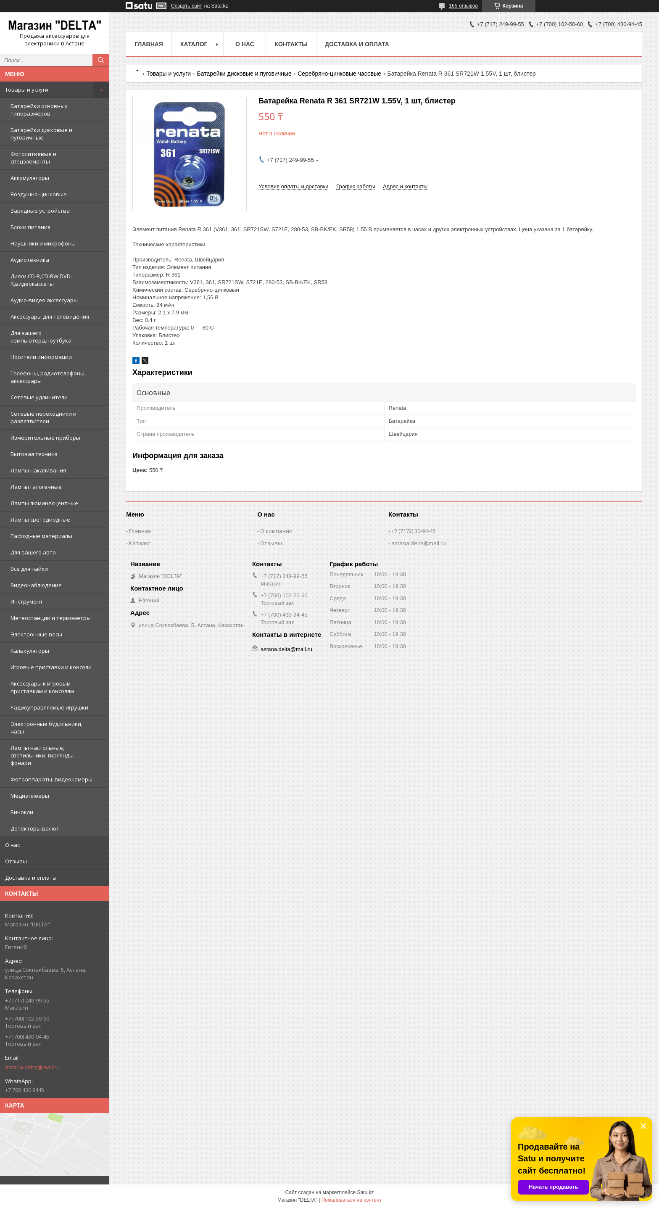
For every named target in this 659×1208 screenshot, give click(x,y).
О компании (276, 531)
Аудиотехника (30, 260)
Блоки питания (30, 227)
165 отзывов (463, 6)
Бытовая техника (34, 454)
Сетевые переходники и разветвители (43, 417)
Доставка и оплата (30, 877)
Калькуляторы (30, 650)
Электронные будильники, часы (46, 727)
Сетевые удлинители (39, 397)
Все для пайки (29, 568)
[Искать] (100, 60)
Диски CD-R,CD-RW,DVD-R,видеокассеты (41, 279)
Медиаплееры (30, 795)
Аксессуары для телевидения (50, 316)
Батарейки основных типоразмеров (39, 109)
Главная (148, 44)
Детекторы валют (35, 828)
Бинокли (22, 812)
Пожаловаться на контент (352, 1200)
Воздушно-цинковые (39, 194)
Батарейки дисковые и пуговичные (41, 133)
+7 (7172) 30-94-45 (413, 531)
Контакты (290, 44)
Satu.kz (365, 1192)
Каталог (194, 44)
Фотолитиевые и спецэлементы (33, 157)
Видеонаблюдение (36, 585)
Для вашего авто (33, 552)
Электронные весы (36, 634)
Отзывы (16, 861)
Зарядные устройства (40, 210)
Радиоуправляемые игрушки (49, 707)
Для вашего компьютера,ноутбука (41, 336)
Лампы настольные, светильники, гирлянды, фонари (43, 755)
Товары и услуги (26, 89)
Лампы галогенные (36, 487)
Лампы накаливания (38, 470)
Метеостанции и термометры (51, 618)
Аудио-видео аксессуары (44, 300)
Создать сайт (186, 6)
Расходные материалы (41, 536)
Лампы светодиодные (40, 519)
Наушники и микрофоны (43, 243)
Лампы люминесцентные (44, 503)
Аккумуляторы (30, 178)
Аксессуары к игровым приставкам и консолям (42, 687)
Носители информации (41, 357)
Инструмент (27, 601)
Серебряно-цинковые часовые (339, 73)
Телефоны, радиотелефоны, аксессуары (48, 377)
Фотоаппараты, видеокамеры (51, 779)
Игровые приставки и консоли (51, 667)
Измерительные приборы (45, 437)
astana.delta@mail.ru (32, 1067)
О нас (12, 845)
